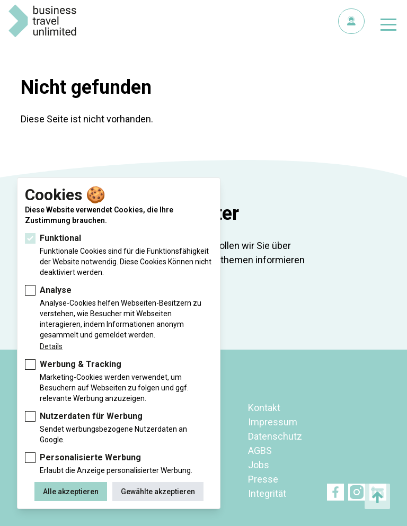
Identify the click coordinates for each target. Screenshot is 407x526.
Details (51, 346)
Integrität (267, 493)
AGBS (260, 450)
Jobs (258, 464)
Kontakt (264, 407)
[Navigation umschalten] (388, 26)
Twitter (356, 492)
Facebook (335, 492)
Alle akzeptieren (71, 491)
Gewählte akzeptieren (158, 491)
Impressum (272, 421)
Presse (263, 479)
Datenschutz (275, 436)
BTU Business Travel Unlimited (42, 21)
